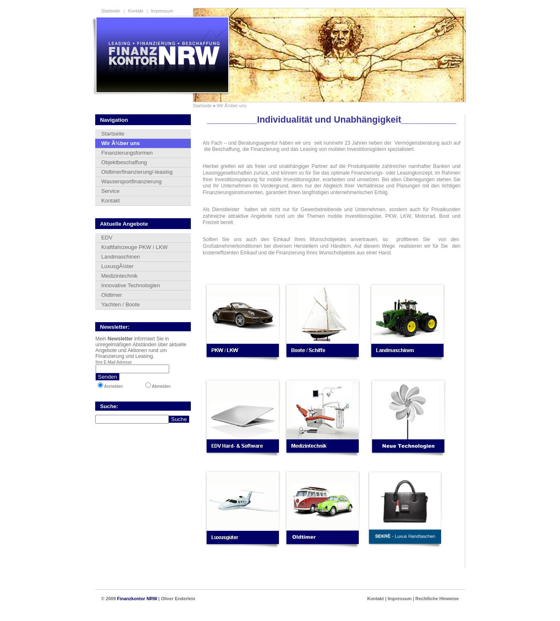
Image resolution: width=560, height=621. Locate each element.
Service (110, 191)
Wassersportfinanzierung (131, 181)
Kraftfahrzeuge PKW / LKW (134, 247)
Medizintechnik (119, 276)
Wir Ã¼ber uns (231, 105)
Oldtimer (111, 295)
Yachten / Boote (120, 304)
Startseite (111, 10)
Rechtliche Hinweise (437, 598)
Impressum (162, 10)
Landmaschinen (120, 257)
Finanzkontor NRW (137, 598)
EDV (107, 237)
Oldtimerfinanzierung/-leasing (137, 172)
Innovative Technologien (130, 285)
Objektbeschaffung (124, 162)
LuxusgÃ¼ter (117, 266)
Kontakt (135, 10)
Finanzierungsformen (127, 153)
